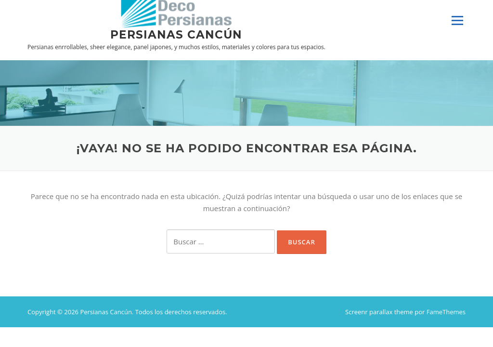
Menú (457, 20)
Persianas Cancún (176, 34)
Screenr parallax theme (379, 311)
